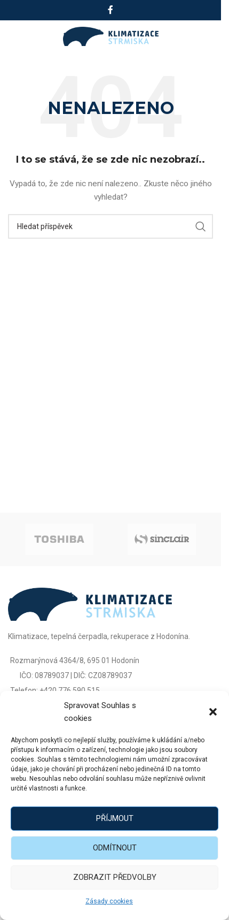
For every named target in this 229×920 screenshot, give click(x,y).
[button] (213, 711)
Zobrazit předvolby (114, 877)
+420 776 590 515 (70, 690)
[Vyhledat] (110, 226)
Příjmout (114, 818)
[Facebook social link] (110, 10)
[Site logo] (111, 36)
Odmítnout (115, 848)
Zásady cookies (109, 901)
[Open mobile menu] (20, 36)
